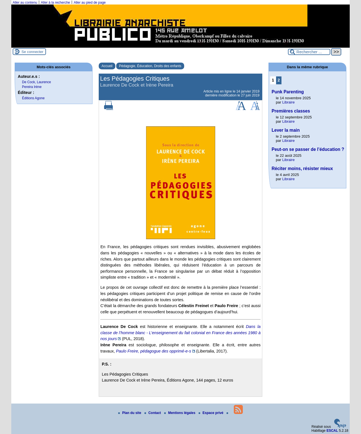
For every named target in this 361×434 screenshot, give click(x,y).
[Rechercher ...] (309, 52)
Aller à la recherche (55, 3)
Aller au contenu (25, 3)
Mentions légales (180, 413)
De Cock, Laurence (36, 82)
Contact (153, 413)
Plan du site (130, 413)
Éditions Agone (33, 98)
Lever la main (286, 130)
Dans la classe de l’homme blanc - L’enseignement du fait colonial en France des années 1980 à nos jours (180, 332)
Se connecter (32, 52)
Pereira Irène (31, 87)
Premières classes (291, 111)
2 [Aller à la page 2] (279, 80)
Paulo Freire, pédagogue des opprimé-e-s (153, 351)
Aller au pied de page (89, 3)
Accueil (107, 66)
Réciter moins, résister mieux (302, 168)
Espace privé (211, 413)
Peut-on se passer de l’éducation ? (308, 149)
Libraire (288, 102)
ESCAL (332, 431)
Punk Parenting (288, 91)
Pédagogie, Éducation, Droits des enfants (150, 66)
